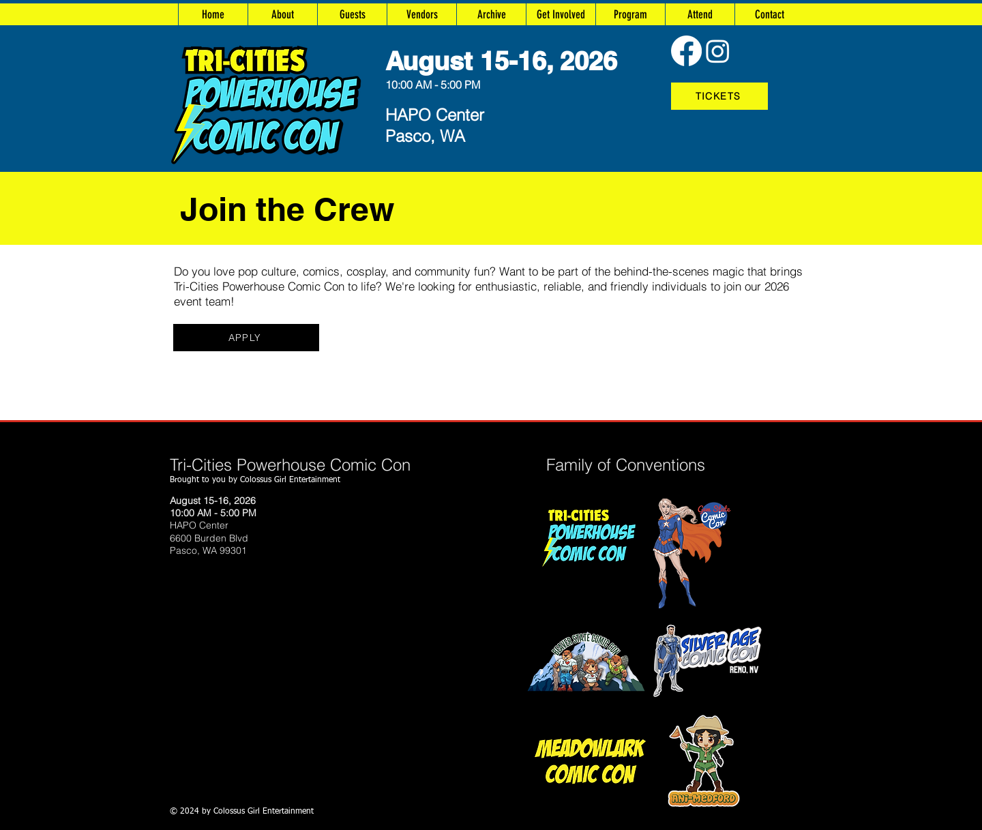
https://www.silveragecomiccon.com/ (465, 661)
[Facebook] (686, 50)
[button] (491, 14)
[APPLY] (246, 337)
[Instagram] (717, 50)
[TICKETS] (719, 96)
